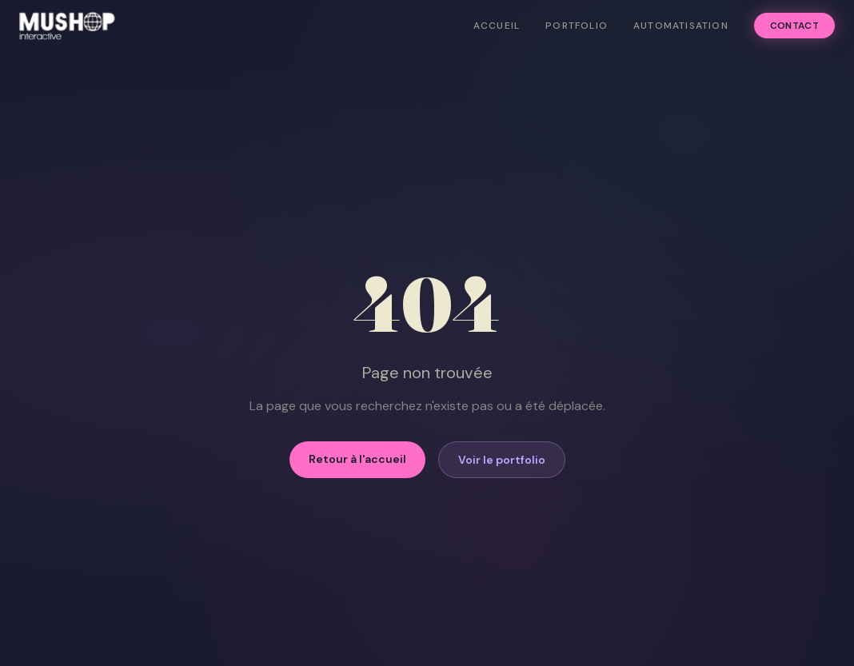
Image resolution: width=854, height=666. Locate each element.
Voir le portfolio (501, 460)
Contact (794, 25)
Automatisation (680, 25)
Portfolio (576, 25)
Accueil (496, 25)
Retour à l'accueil (357, 459)
